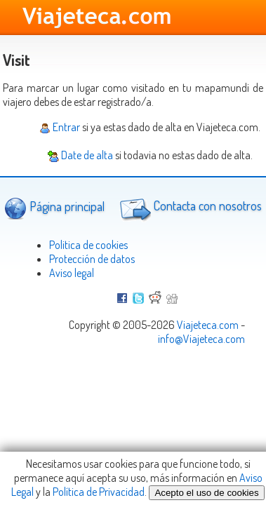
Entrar (59, 127)
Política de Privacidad (99, 492)
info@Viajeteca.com (201, 339)
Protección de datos (92, 259)
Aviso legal (71, 273)
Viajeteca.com (208, 325)
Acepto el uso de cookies (206, 492)
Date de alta (80, 155)
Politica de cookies (88, 245)
